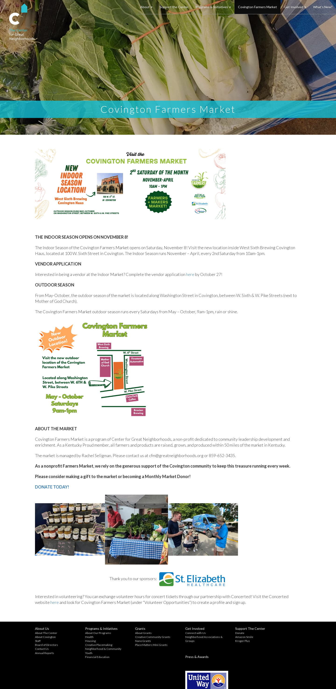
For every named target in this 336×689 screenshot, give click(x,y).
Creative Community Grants (143, 637)
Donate (221, 633)
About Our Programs (93, 633)
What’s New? (322, 7)
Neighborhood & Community (98, 649)
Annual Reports (44, 653)
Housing (85, 641)
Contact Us (42, 649)
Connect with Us (182, 633)
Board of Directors (46, 645)
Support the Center (174, 7)
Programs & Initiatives (213, 7)
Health (84, 637)
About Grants (134, 633)
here (190, 274)
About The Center (46, 633)
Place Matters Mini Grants (142, 645)
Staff (38, 641)
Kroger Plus (224, 641)
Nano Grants (134, 641)
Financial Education (92, 657)
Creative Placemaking (94, 645)
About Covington (45, 637)
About (146, 7)
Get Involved (295, 7)
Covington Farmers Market (257, 7)
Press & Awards (274, 628)
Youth (84, 653)
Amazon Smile (226, 637)
